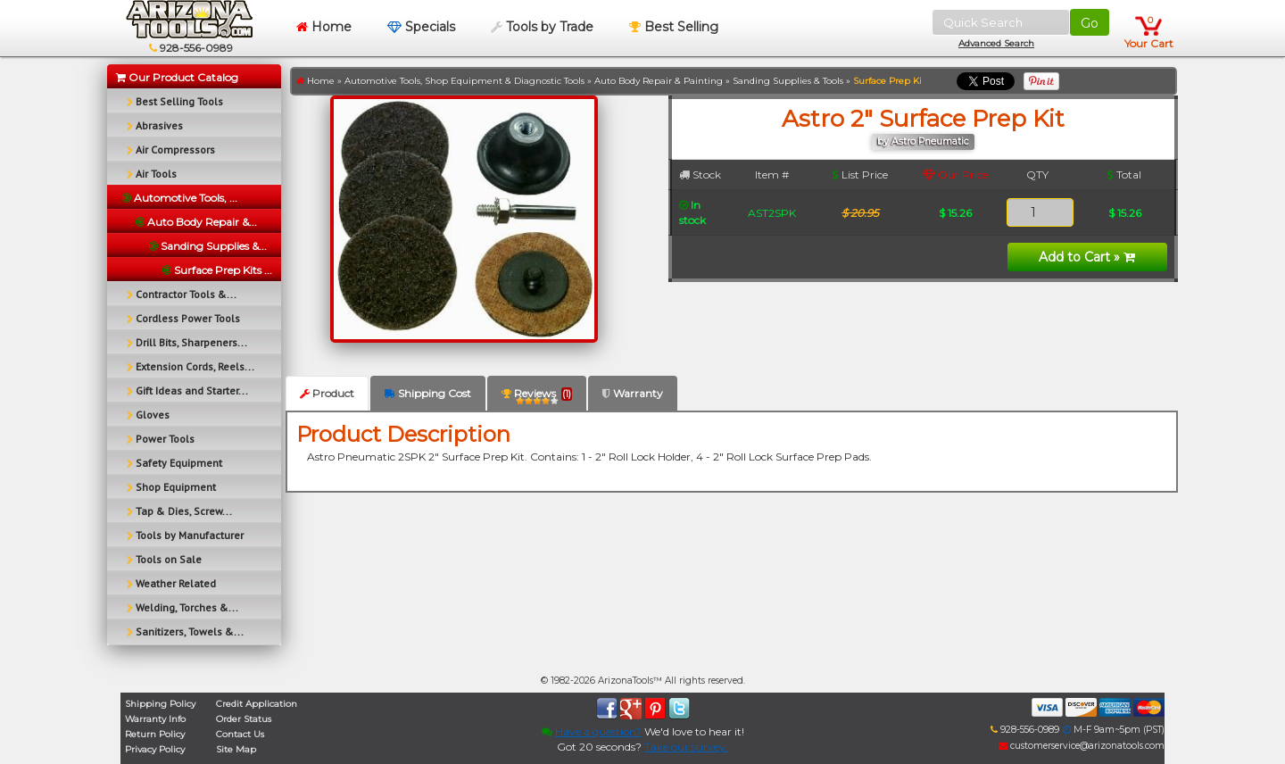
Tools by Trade (542, 27)
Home (324, 27)
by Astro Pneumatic (923, 141)
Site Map (236, 749)
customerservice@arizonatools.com (1082, 746)
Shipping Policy (160, 704)
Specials (421, 27)
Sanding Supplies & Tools (788, 81)
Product (327, 393)
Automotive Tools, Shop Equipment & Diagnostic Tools (464, 81)
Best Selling (673, 27)
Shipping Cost (428, 393)
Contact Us (240, 734)
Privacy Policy (155, 749)
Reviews (537, 396)
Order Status (243, 719)
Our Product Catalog (177, 77)
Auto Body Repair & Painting (658, 81)
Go (1089, 23)
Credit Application (256, 704)
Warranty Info (155, 719)
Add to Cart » (1087, 257)
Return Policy (155, 734)
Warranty (632, 393)
